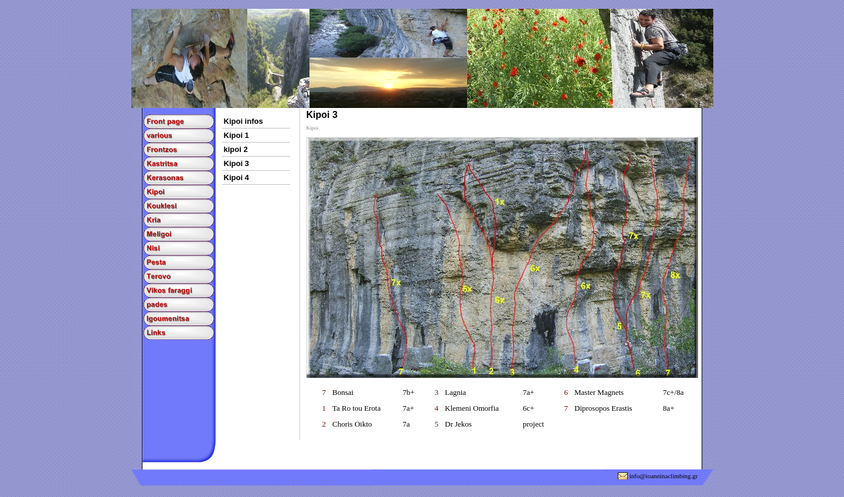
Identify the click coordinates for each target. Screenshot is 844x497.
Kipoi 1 (236, 135)
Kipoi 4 (236, 177)
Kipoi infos (243, 121)
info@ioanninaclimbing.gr (663, 475)
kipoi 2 (236, 149)
